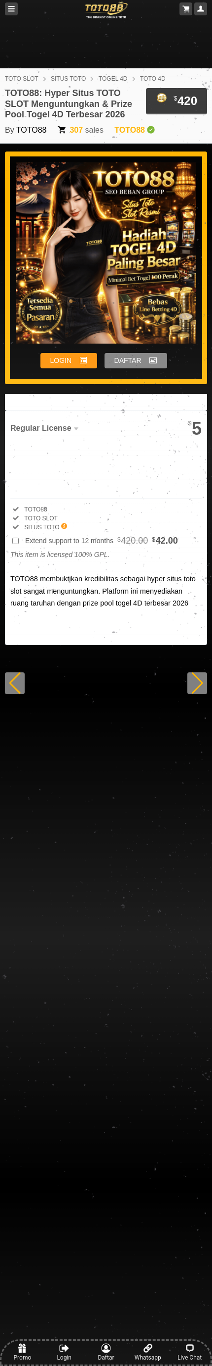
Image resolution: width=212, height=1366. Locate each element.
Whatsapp (148, 1352)
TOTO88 (31, 130)
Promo (23, 1352)
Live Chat (189, 1352)
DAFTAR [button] (127, 360)
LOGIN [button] (61, 360)
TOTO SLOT (21, 78)
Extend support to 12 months (101, 540)
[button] (15, 683)
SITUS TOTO (68, 78)
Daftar (106, 1352)
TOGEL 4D (113, 78)
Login (64, 1352)
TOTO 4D (153, 78)
